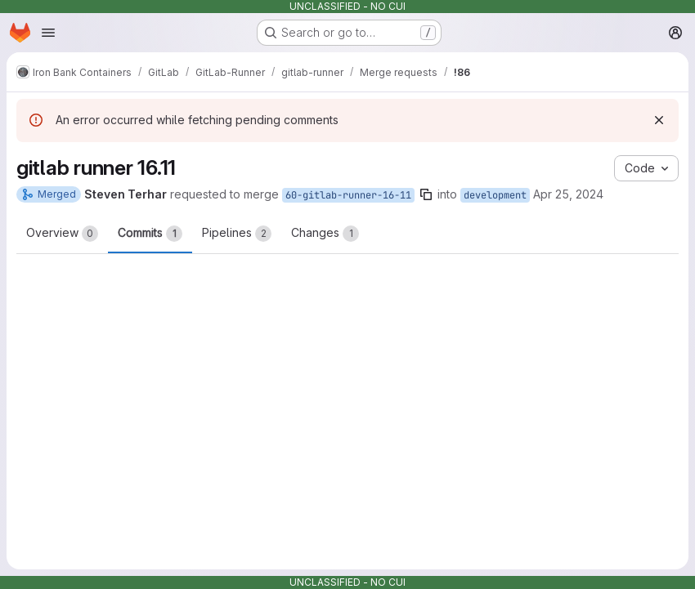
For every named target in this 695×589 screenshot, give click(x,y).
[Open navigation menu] (48, 33)
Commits (150, 233)
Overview (62, 233)
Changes (325, 233)
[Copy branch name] (426, 194)
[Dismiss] (659, 120)
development (495, 195)
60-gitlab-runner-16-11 (348, 195)
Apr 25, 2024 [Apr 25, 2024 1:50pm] (568, 194)
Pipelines (236, 233)
